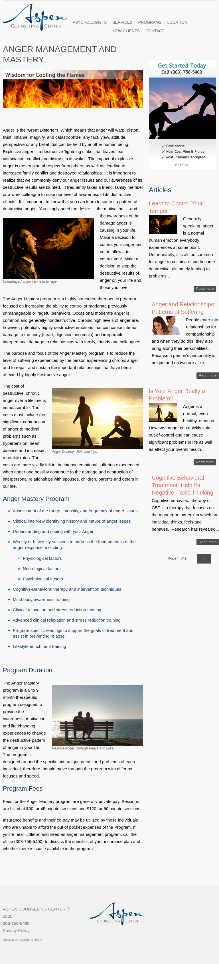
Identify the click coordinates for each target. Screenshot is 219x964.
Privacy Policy (16, 930)
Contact (155, 31)
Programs (150, 22)
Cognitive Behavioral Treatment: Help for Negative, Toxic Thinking (182, 485)
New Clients (126, 31)
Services (122, 22)
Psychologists (89, 22)
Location (177, 22)
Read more (205, 289)
